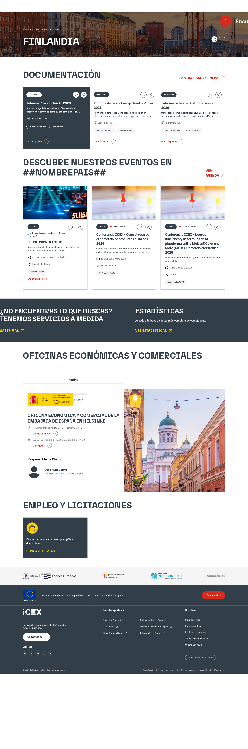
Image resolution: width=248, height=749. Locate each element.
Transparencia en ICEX (196, 638)
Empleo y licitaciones (214, 59)
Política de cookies (187, 670)
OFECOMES (147, 59)
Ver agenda (213, 173)
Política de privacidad (166, 670)
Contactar (39, 446)
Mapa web (219, 670)
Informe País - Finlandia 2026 (48, 103)
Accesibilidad (205, 670)
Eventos (90, 59)
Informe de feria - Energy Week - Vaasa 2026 (123, 106)
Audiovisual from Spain (152, 620)
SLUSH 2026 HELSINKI (46, 242)
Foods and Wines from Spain (154, 627)
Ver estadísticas (151, 330)
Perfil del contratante (196, 632)
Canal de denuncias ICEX (200, 657)
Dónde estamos (42, 434)
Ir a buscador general (200, 78)
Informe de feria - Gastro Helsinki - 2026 (187, 106)
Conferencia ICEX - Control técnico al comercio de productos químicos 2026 (122, 239)
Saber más (10, 330)
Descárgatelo (34, 141)
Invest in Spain (111, 620)
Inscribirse (37, 279)
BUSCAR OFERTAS (41, 551)
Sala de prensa (192, 620)
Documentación (30, 59)
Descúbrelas (213, 595)
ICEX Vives (109, 627)
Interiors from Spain (150, 633)
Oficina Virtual (192, 645)
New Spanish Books (113, 633)
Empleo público (193, 626)
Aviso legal (148, 670)
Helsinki (73, 379)
